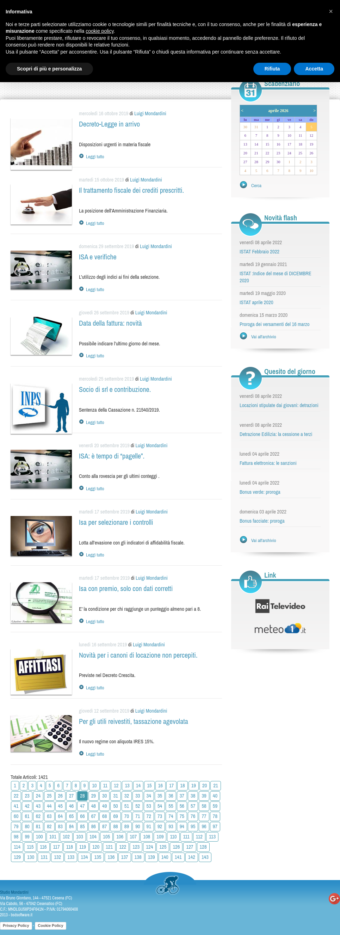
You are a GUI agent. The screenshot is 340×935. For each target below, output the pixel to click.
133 (70, 857)
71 (137, 816)
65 (71, 816)
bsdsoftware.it (21, 915)
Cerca (256, 185)
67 (93, 816)
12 (116, 785)
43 (38, 806)
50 (115, 806)
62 (38, 816)
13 (127, 785)
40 (215, 795)
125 (162, 846)
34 (149, 795)
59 (215, 806)
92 (159, 826)
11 (105, 785)
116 (43, 846)
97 (215, 826)
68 (104, 816)
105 (106, 836)
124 (149, 846)
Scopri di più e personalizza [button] (49, 69)
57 (193, 806)
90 (137, 826)
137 (124, 857)
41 (16, 806)
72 (149, 816)
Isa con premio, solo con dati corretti (126, 588)
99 (27, 836)
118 (69, 846)
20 (204, 785)
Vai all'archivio (263, 336)
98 (16, 836)
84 (71, 826)
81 (38, 826)
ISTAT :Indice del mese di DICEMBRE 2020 (275, 277)
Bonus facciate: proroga (262, 520)
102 (66, 836)
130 (30, 857)
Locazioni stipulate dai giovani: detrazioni (279, 405)
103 (79, 836)
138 (138, 857)
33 (137, 795)
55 (170, 806)
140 (164, 857)
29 (93, 795)
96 (204, 826)
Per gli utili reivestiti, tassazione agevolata (133, 721)
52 (137, 806)
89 (126, 826)
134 (84, 857)
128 (203, 846)
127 (189, 846)
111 (186, 836)
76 (193, 816)
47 (82, 806)
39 (204, 795)
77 (204, 816)
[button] (330, 11)
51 (126, 806)
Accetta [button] (314, 69)
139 (151, 857)
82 (49, 826)
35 (159, 795)
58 (204, 806)
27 (71, 795)
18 (182, 785)
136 (111, 857)
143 (205, 857)
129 (17, 857)
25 (49, 795)
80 (27, 826)
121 (109, 846)
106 (119, 836)
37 (182, 795)
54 (159, 806)
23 (27, 795)
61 (27, 816)
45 (60, 806)
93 (170, 826)
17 (171, 785)
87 (104, 826)
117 (56, 846)
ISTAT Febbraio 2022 (259, 251)
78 (215, 816)
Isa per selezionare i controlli (116, 522)
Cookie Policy (50, 925)
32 (126, 795)
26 (60, 795)
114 (17, 846)
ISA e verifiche (98, 257)
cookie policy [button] (99, 31)
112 (199, 836)
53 (149, 806)
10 (94, 785)
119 (82, 846)
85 (82, 826)
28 (256, 162)
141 (178, 857)
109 (159, 836)
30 (104, 795)
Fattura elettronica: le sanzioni (268, 463)
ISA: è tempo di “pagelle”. (111, 456)
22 (16, 795)
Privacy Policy (16, 925)
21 (215, 785)
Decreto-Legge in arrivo (109, 124)
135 (97, 857)
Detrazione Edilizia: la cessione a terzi (276, 434)
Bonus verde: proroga (260, 492)
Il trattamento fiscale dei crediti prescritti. (131, 190)
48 (93, 806)
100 (39, 836)
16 (160, 785)
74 (170, 816)
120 (95, 846)
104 (93, 836)
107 (133, 836)
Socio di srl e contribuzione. (115, 389)
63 (49, 816)
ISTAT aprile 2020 (256, 302)
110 (173, 836)
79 (16, 826)
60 (16, 816)
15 (149, 785)
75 (182, 816)
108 (146, 836)
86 (93, 826)
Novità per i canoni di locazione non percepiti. (138, 655)
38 (193, 795)
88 (115, 826)
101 (52, 836)
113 (212, 836)
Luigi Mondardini (150, 113)
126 (176, 846)
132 (57, 857)
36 (170, 795)
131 (44, 857)
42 (27, 806)
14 (138, 785)
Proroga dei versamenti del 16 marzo (274, 324)
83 (60, 826)
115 (30, 846)
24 (38, 795)
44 (49, 806)
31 (115, 795)
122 (122, 846)
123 (136, 846)
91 (149, 826)
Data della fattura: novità (110, 323)
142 (191, 857)
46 (71, 806)
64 (60, 816)
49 (104, 806)
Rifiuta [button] (272, 69)
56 (182, 806)
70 (126, 816)
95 (193, 826)
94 (182, 826)
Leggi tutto (95, 156)
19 (193, 785)
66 (82, 816)
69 (115, 816)
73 (159, 816)
